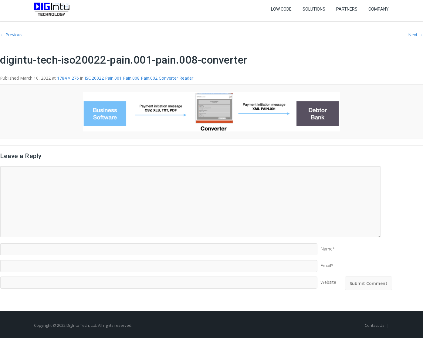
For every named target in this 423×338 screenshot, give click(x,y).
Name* (327, 247)
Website (328, 280)
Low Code (281, 9)
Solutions (314, 9)
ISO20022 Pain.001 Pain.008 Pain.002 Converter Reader (139, 78)
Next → (415, 35)
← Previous (11, 35)
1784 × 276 (68, 78)
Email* (326, 263)
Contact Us (375, 325)
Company (378, 9)
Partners (346, 9)
